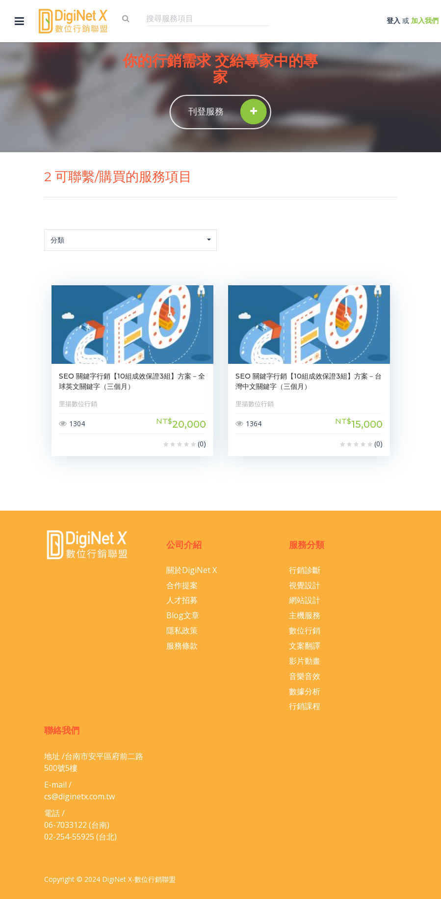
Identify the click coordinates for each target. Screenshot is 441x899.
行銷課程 (304, 706)
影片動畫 (304, 660)
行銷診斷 (304, 570)
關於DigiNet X (191, 570)
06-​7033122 (65, 824)
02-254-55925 (69, 836)
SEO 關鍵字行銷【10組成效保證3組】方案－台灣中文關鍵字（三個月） (308, 381)
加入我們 (425, 20)
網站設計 (304, 600)
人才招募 (182, 600)
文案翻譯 (304, 645)
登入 (393, 20)
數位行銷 (304, 630)
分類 (131, 240)
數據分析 (304, 691)
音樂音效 (304, 676)
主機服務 (304, 615)
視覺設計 (304, 585)
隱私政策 (182, 630)
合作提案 (182, 585)
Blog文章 (182, 615)
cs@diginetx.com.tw (79, 796)
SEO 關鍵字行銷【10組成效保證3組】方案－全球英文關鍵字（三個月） (132, 381)
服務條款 (182, 645)
